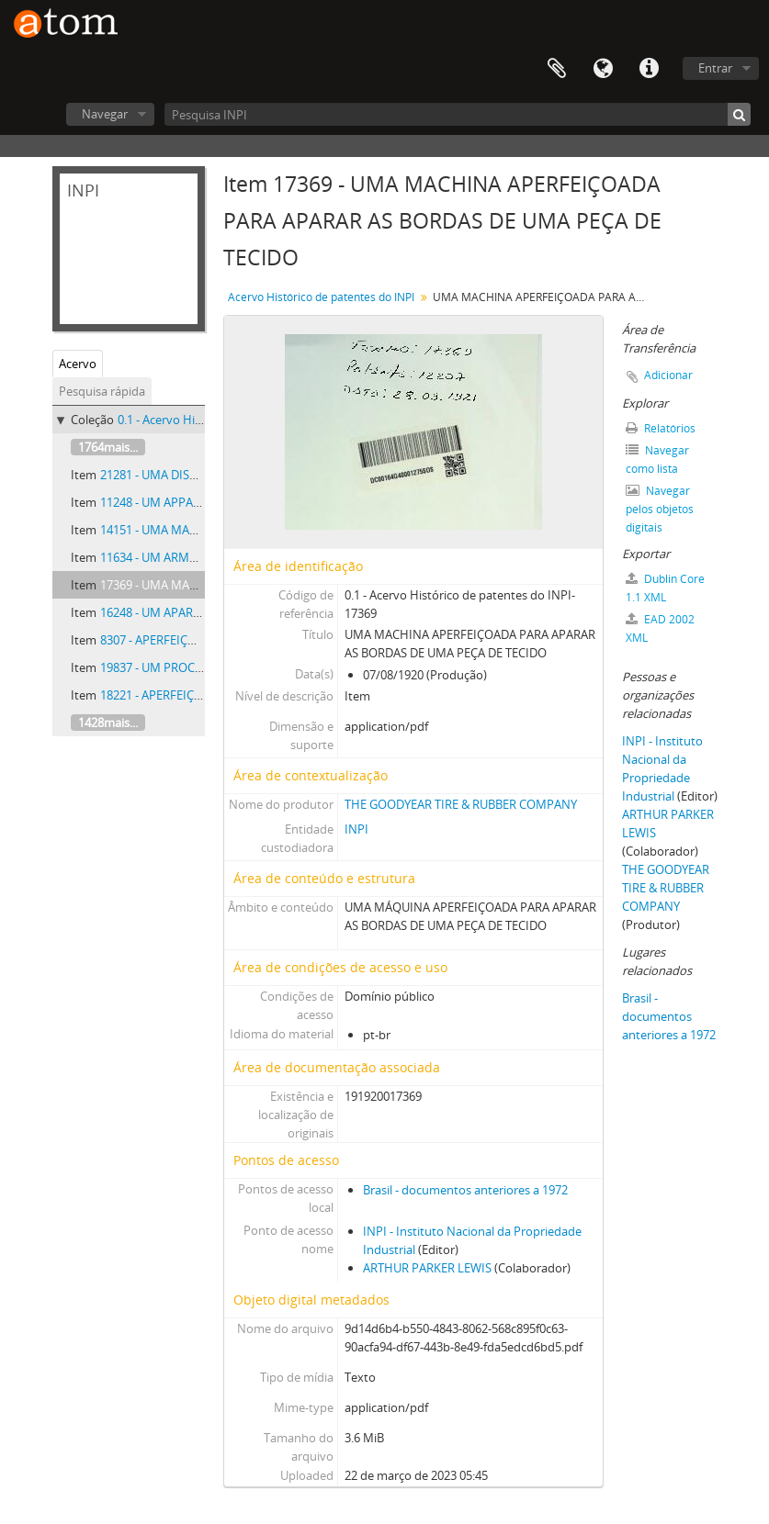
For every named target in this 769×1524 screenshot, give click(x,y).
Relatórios (660, 428)
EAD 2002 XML (660, 628)
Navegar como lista (657, 459)
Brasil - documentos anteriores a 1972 (465, 1190)
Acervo (77, 363)
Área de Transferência (557, 69)
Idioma (603, 69)
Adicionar (668, 375)
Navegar (105, 114)
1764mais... (108, 447)
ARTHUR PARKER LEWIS (427, 1268)
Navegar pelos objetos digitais (660, 509)
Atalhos (649, 69)
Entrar (715, 68)
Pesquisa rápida (102, 391)
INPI (356, 829)
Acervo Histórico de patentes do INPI (321, 297)
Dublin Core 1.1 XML (665, 588)
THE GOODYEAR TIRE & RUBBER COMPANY (461, 804)
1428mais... (108, 722)
